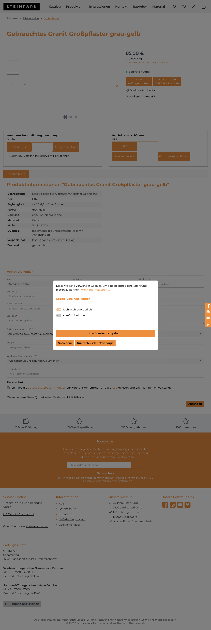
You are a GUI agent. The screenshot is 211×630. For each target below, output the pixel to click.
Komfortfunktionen (75, 315)
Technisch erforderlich (77, 309)
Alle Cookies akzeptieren (105, 333)
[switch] (58, 315)
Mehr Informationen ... (95, 289)
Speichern (65, 342)
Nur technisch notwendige (95, 342)
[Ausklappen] (153, 309)
